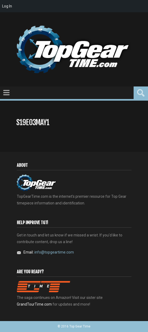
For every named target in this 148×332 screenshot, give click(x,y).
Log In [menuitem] (7, 6)
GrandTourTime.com (34, 304)
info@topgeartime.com (54, 252)
